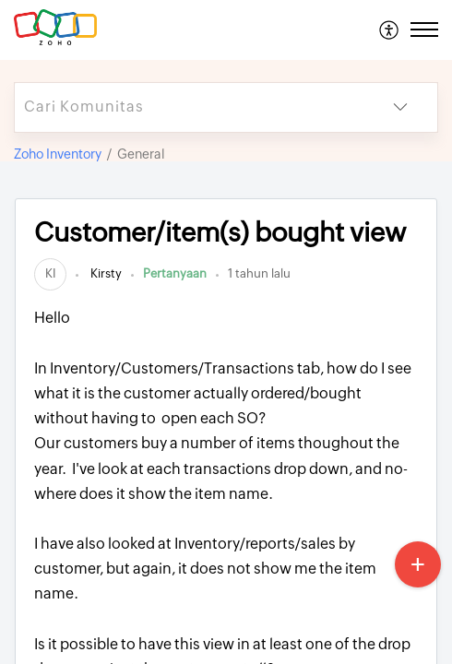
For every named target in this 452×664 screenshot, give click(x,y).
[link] (50, 273)
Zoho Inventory (57, 154)
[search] (189, 107)
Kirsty (105, 273)
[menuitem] (389, 29)
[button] (389, 29)
